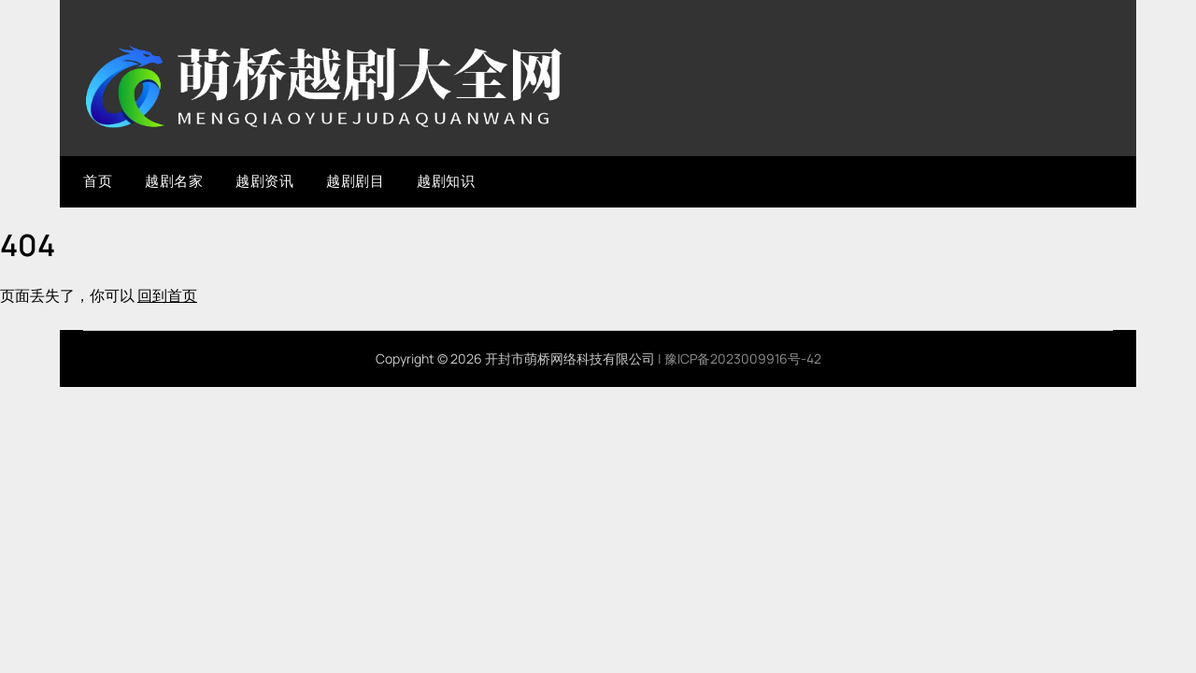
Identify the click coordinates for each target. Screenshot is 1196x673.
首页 (97, 181)
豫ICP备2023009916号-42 (742, 358)
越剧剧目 (355, 181)
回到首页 (167, 295)
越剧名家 (174, 181)
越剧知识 (446, 181)
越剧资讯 (264, 181)
